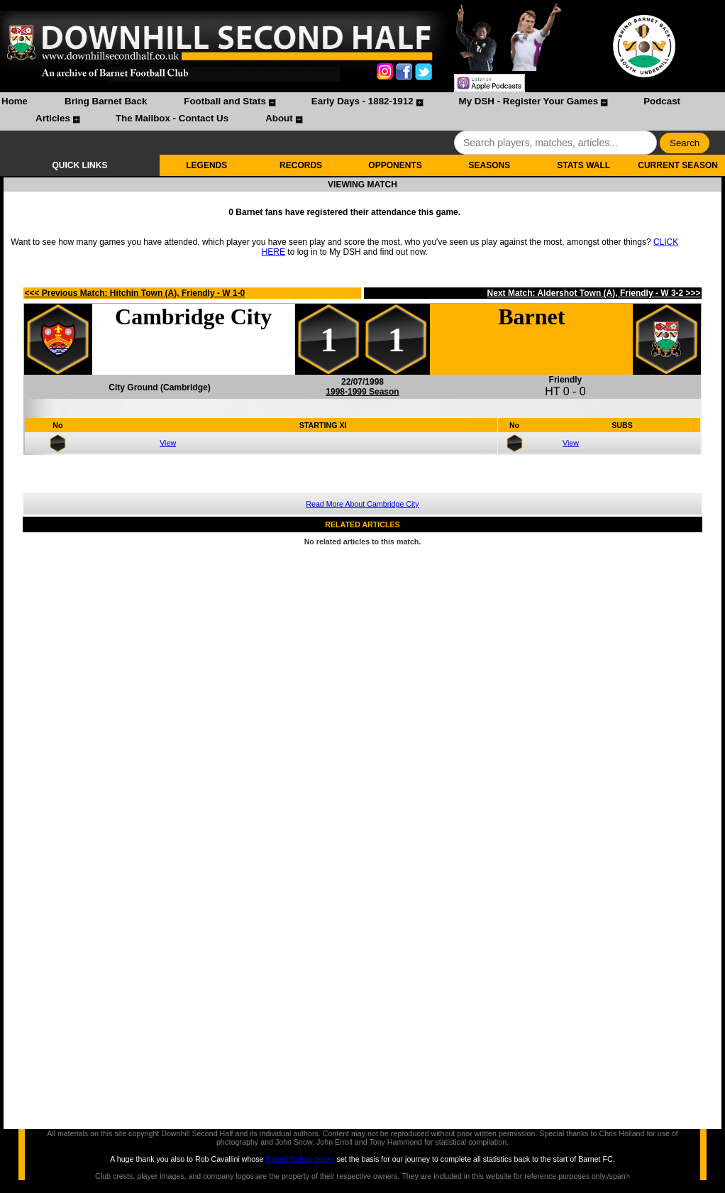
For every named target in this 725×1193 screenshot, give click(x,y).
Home (14, 101)
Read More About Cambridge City (362, 504)
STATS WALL (583, 165)
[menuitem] (14, 102)
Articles (52, 118)
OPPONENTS (394, 165)
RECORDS (301, 165)
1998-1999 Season (362, 392)
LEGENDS (206, 165)
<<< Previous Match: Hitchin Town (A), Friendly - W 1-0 (134, 293)
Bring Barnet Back (106, 101)
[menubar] (362, 111)
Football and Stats (225, 101)
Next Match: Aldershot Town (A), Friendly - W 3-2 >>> (594, 293)
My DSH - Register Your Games (529, 101)
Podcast (661, 101)
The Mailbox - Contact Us (172, 118)
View (168, 443)
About (279, 118)
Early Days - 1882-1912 (362, 101)
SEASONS (489, 165)
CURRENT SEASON (678, 165)
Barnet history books (299, 1159)
